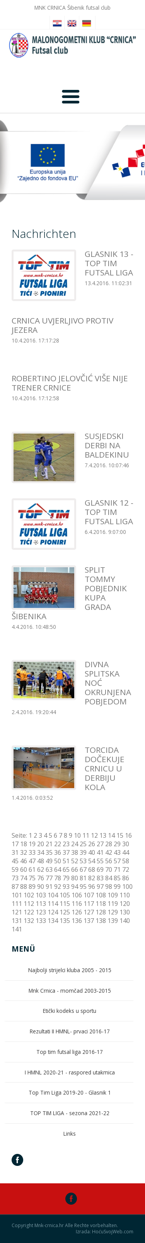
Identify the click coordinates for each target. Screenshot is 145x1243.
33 (32, 852)
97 (100, 886)
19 (32, 844)
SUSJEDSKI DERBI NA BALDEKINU (107, 445)
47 (32, 861)
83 (100, 878)
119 (112, 903)
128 (101, 912)
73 (15, 878)
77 (49, 878)
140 (124, 920)
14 (111, 835)
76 (40, 878)
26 (91, 844)
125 (65, 912)
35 (49, 852)
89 (32, 886)
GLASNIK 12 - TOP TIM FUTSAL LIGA (109, 512)
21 (49, 844)
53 (83, 861)
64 (57, 869)
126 (77, 912)
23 (66, 844)
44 (125, 852)
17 (15, 844)
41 (100, 852)
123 (41, 912)
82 (91, 878)
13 (102, 835)
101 (17, 895)
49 (49, 861)
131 (17, 920)
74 (23, 878)
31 (15, 852)
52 (74, 861)
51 (66, 861)
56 (108, 861)
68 (91, 869)
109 (112, 895)
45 (15, 861)
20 (40, 844)
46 (23, 861)
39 (83, 852)
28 (108, 844)
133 (41, 920)
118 (101, 903)
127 (89, 912)
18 (23, 844)
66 (74, 869)
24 (74, 844)
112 (29, 903)
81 (83, 878)
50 (57, 861)
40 (91, 852)
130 (124, 912)
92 (57, 886)
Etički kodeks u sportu (69, 1010)
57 (117, 861)
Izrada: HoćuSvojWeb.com (104, 1232)
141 (17, 929)
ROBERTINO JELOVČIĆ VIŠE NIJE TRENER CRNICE (70, 383)
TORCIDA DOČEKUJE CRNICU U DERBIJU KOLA (105, 768)
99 (117, 886)
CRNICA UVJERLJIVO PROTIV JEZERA (62, 325)
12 (94, 835)
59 (15, 869)
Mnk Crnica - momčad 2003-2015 (70, 990)
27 (100, 844)
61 (32, 869)
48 (40, 861)
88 (23, 886)
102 (29, 895)
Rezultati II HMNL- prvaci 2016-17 (70, 1031)
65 (66, 869)
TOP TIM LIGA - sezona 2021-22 (69, 1113)
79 (66, 878)
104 (53, 895)
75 (32, 878)
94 (74, 886)
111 (17, 903)
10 (77, 835)
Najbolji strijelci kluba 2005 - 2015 (69, 970)
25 (83, 844)
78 (57, 878)
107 (89, 895)
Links (69, 1133)
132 (29, 920)
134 (53, 920)
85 (117, 878)
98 (108, 886)
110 (124, 895)
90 (40, 886)
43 (117, 852)
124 (53, 912)
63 (49, 869)
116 (77, 903)
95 (83, 886)
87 (15, 886)
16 (128, 835)
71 (117, 869)
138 (101, 920)
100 (127, 886)
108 (101, 895)
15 (119, 835)
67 (83, 869)
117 (89, 903)
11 (85, 835)
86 (125, 878)
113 (41, 903)
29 (117, 844)
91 (49, 886)
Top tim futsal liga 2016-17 (69, 1051)
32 (23, 852)
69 (100, 869)
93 (66, 886)
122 (29, 912)
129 (112, 912)
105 (65, 895)
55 (100, 861)
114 (53, 903)
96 (91, 886)
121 (17, 912)
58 (125, 861)
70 (108, 869)
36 (57, 852)
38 (74, 852)
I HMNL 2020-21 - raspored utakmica (70, 1072)
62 (40, 869)
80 (74, 878)
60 (23, 869)
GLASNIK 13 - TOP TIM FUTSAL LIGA (109, 263)
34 (40, 852)
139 (112, 920)
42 (108, 852)
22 (57, 844)
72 (125, 869)
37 (66, 852)
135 (65, 920)
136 (77, 920)
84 (108, 878)
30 (125, 844)
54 (91, 861)
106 (77, 895)
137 (89, 920)
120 (124, 903)
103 (41, 895)
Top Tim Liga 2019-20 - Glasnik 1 (70, 1092)
